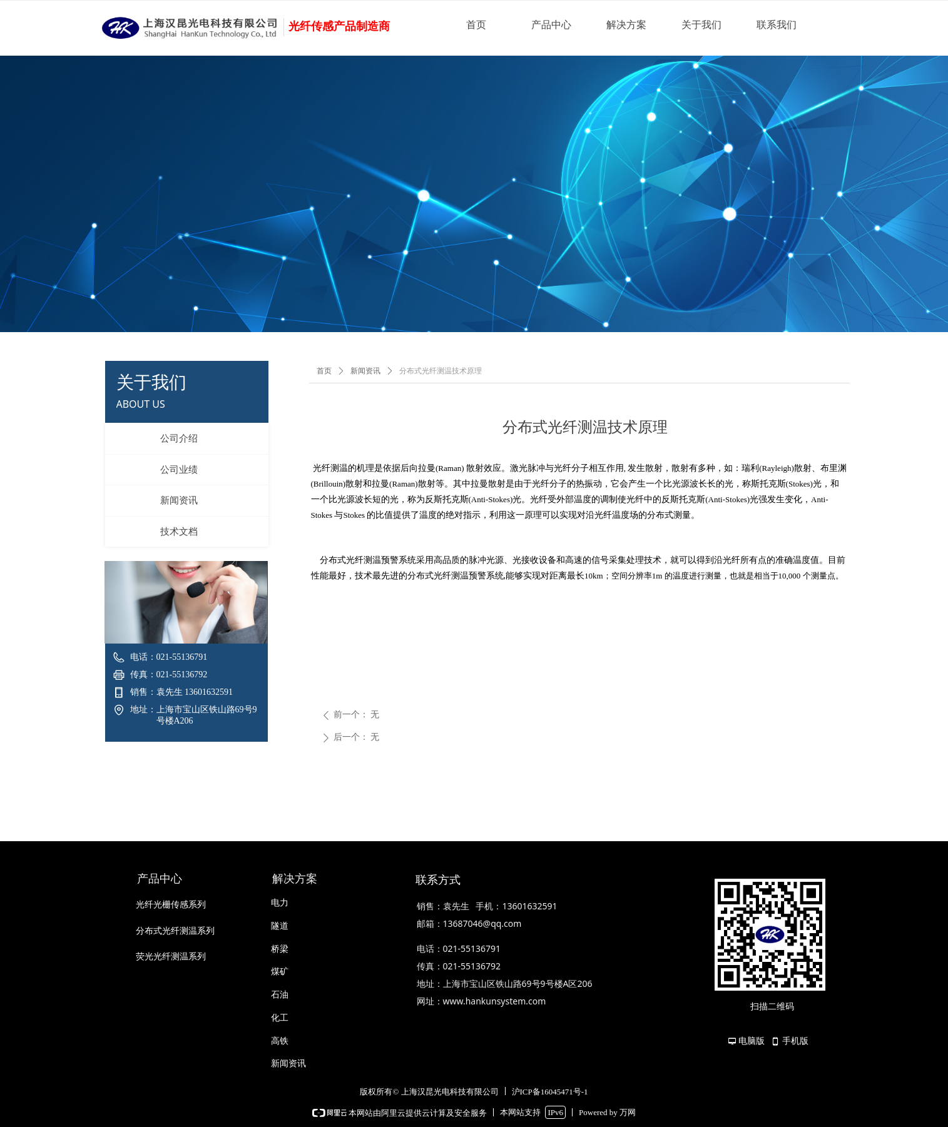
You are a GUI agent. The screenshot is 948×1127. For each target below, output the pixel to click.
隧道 (279, 926)
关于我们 (701, 24)
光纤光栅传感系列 (171, 904)
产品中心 (551, 24)
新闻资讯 (365, 370)
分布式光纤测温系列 (175, 931)
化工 (279, 1018)
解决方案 (626, 24)
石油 (279, 994)
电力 (279, 902)
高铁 (279, 1041)
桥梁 (279, 949)
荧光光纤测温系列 (171, 956)
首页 (476, 24)
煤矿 (279, 971)
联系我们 (777, 24)
